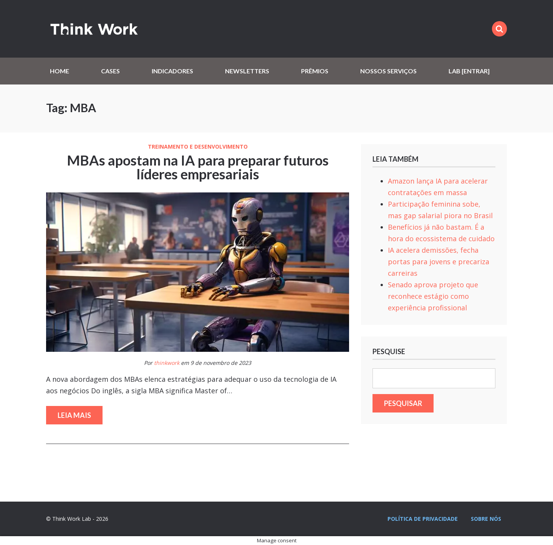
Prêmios (314, 71)
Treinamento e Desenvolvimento (198, 146)
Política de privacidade (422, 518)
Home (59, 71)
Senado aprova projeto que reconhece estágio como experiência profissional (433, 296)
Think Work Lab (94, 29)
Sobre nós (486, 518)
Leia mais (74, 415)
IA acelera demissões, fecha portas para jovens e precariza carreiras (438, 261)
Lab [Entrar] (469, 71)
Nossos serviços (388, 71)
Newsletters (247, 71)
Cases (110, 71)
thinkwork (166, 362)
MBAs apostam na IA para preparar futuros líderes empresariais (198, 167)
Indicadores (172, 71)
